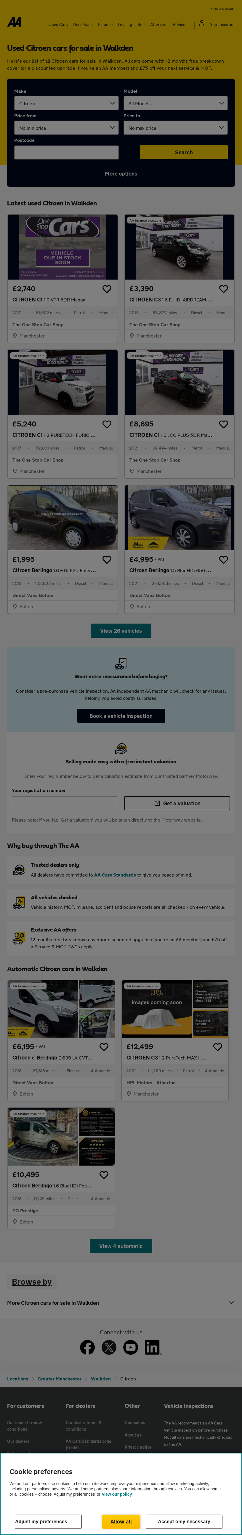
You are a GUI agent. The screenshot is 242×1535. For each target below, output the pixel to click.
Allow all (121, 1521)
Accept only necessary (184, 1521)
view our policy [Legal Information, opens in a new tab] (117, 1494)
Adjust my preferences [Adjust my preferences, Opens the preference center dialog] (41, 1521)
